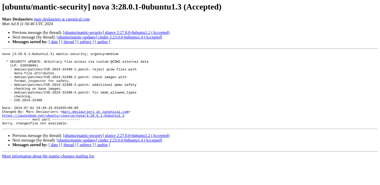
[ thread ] (68, 42)
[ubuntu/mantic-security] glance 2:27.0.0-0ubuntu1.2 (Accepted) (116, 32)
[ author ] (102, 42)
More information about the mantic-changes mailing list (48, 171)
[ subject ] (85, 42)
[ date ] (54, 42)
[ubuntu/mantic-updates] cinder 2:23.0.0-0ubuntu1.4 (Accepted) (109, 37)
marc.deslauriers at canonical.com (62, 19)
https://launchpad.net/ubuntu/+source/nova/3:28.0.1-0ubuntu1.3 (63, 128)
